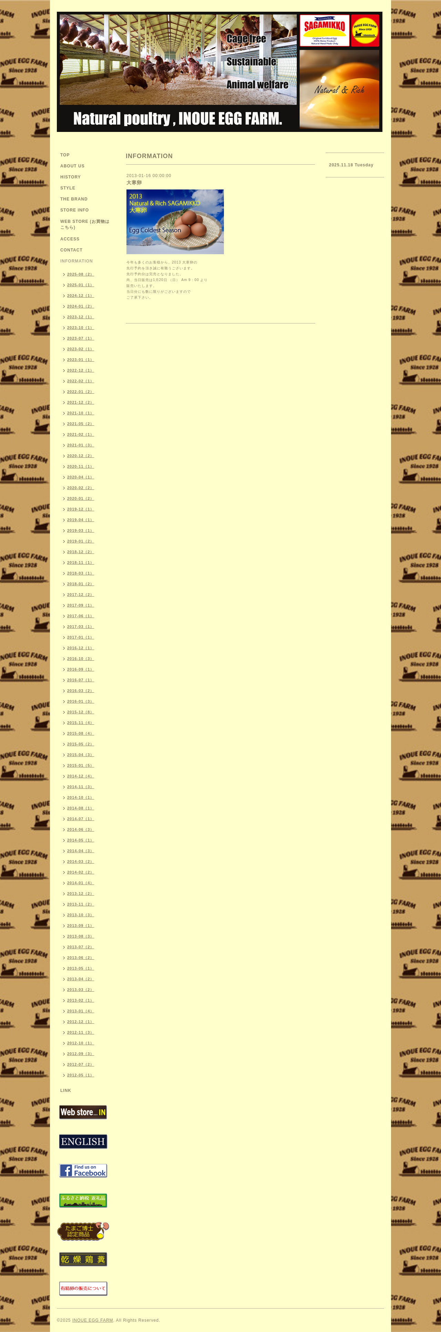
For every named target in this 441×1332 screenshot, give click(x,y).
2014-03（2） (80, 861)
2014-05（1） (80, 840)
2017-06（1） (80, 616)
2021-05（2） (80, 424)
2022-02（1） (80, 381)
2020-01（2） (80, 498)
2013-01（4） (80, 1011)
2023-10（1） (80, 328)
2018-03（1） (80, 573)
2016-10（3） (80, 659)
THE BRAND (74, 199)
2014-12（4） (80, 776)
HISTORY (70, 177)
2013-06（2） (80, 958)
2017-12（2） (80, 594)
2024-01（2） (80, 306)
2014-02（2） (80, 872)
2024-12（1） (80, 295)
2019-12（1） (80, 509)
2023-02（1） (80, 349)
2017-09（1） (80, 605)
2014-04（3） (80, 851)
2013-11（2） (80, 904)
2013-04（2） (80, 979)
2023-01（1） (80, 360)
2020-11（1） (80, 466)
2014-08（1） (80, 808)
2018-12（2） (80, 552)
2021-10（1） (80, 413)
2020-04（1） (80, 477)
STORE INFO (74, 210)
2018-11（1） (80, 562)
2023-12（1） (80, 317)
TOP (65, 155)
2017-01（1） (80, 637)
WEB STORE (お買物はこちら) (85, 224)
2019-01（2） (80, 541)
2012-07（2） (80, 1064)
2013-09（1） (80, 925)
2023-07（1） (80, 338)
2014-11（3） (80, 787)
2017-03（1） (80, 626)
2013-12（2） (80, 893)
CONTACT (71, 250)
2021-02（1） (80, 434)
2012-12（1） (80, 1022)
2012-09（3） (80, 1054)
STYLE (67, 188)
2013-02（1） (80, 1000)
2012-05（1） (80, 1075)
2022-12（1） (80, 370)
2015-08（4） (80, 733)
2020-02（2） (80, 488)
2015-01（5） (80, 765)
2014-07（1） (80, 819)
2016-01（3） (80, 701)
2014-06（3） (80, 829)
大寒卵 (134, 182)
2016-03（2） (80, 691)
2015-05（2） (80, 744)
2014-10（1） (80, 797)
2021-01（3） (80, 445)
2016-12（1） (80, 648)
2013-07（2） (80, 947)
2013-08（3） (80, 936)
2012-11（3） (80, 1032)
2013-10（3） (80, 915)
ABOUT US (72, 166)
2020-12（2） (80, 456)
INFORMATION (76, 261)
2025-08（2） (80, 274)
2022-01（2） (80, 392)
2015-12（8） (80, 712)
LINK (65, 1090)
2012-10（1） (80, 1043)
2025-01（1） (80, 285)
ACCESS (70, 239)
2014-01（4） (80, 883)
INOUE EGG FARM (92, 1320)
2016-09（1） (80, 669)
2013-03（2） (80, 990)
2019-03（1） (80, 530)
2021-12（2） (80, 402)
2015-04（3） (80, 755)
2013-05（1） (80, 968)
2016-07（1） (80, 680)
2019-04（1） (80, 520)
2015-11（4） (80, 723)
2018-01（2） (80, 584)
